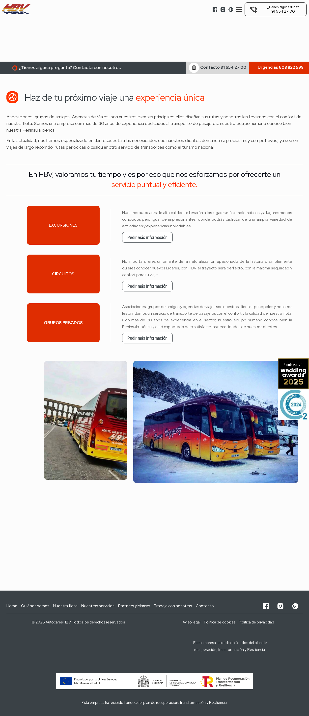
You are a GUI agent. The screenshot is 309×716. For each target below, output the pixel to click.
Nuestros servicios (97, 605)
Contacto (205, 605)
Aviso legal (191, 622)
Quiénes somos (35, 605)
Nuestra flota (65, 605)
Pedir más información (147, 237)
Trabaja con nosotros (173, 605)
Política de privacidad (256, 622)
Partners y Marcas (134, 605)
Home (11, 605)
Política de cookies (219, 622)
